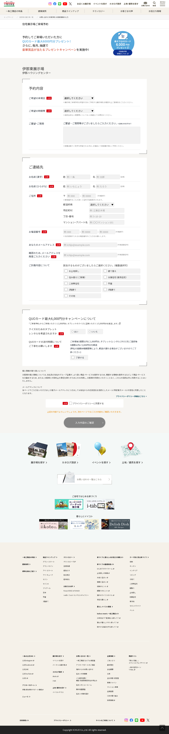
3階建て (46, 601)
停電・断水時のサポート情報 (32, 689)
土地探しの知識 (103, 573)
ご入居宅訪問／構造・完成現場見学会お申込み (86, 679)
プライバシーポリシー (61, 720)
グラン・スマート (49, 561)
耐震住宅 (133, 597)
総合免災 (67, 575)
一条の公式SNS (27, 656)
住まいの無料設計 (82, 694)
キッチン (133, 566)
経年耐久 (67, 579)
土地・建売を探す (131, 3)
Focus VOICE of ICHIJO (72, 591)
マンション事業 (112, 687)
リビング (133, 575)
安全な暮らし (102, 599)
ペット (132, 610)
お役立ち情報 (155, 11)
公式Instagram (28, 660)
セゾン (45, 579)
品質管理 (110, 691)
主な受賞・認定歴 (113, 678)
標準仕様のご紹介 (28, 571)
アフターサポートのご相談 (85, 665)
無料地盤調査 (80, 689)
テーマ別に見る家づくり (138, 557)
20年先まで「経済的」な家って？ (108, 618)
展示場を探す (57, 656)
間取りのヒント (103, 591)
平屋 (44, 597)
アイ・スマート (48, 570)
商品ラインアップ (70, 11)
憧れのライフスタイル (105, 595)
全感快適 (67, 566)
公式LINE (25, 669)
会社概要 (110, 669)
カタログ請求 (115, 3)
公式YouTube (27, 674)
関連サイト (133, 656)
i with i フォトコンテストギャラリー (76, 595)
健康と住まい (102, 582)
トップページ (9, 17)
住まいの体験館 (81, 674)
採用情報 (110, 700)
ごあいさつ (111, 660)
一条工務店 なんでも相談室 (85, 660)
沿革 (108, 674)
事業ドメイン (111, 682)
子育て (132, 579)
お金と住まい (102, 577)
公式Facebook (28, 665)
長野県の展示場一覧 (27, 17)
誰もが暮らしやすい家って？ (107, 622)
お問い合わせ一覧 (82, 656)
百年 (44, 592)
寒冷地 (132, 601)
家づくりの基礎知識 (104, 564)
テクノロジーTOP (70, 561)
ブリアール (47, 588)
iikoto (55, 676)
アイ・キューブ (48, 575)
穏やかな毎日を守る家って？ (107, 627)
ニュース (25, 696)
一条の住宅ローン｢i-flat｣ (135, 668)
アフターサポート (28, 685)
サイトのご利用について (104, 720)
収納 (131, 561)
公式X (24, 678)
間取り (132, 588)
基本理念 (110, 665)
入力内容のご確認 (84, 422)
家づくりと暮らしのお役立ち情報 (109, 557)
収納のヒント (102, 586)
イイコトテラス (58, 692)
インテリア (133, 570)
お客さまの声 (126, 11)
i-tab (54, 681)
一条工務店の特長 (14, 11)
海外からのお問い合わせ (84, 669)
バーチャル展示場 (59, 665)
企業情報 (110, 656)
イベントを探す (100, 3)
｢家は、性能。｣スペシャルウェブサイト (138, 661)
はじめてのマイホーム (105, 569)
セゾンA (46, 584)
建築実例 (42, 11)
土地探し (133, 592)
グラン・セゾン (48, 566)
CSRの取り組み (112, 696)
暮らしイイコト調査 (104, 606)
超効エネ (67, 570)
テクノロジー (98, 11)
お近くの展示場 (84, 3)
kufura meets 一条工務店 (107, 613)
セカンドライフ (135, 606)
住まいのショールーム (84, 685)
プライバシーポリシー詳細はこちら (130, 396)
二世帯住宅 (133, 584)
